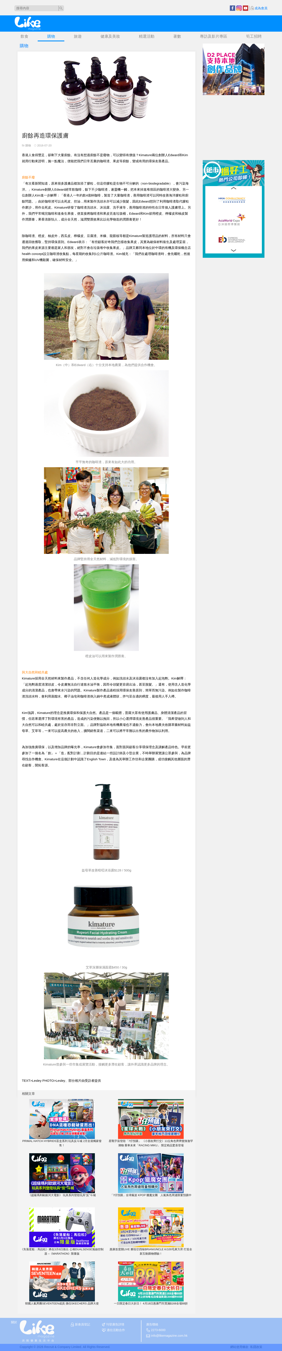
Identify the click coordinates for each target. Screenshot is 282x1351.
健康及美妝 (110, 36)
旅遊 (78, 36)
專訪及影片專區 (213, 36)
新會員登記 (80, 1325)
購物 (51, 36)
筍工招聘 (254, 36)
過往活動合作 (113, 1330)
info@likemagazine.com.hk (167, 1336)
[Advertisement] (235, 122)
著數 (177, 36)
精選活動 (146, 36)
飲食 (24, 36)
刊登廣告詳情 (113, 1325)
